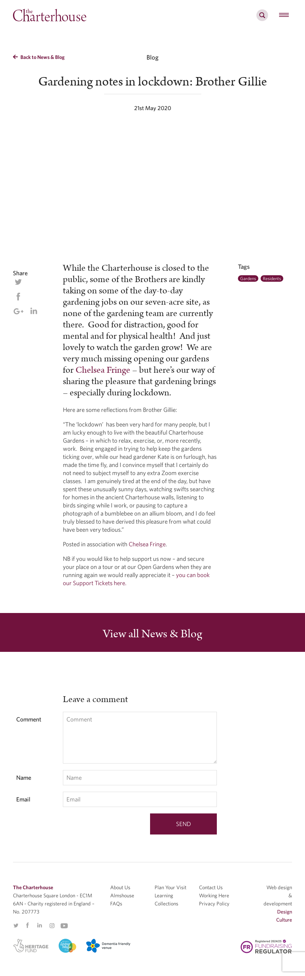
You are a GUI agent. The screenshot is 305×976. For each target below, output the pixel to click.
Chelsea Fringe (103, 370)
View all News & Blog (152, 634)
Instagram (51, 926)
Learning (164, 895)
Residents (272, 278)
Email (23, 799)
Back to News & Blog (39, 57)
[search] (262, 18)
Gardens (248, 278)
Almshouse (122, 895)
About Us (120, 887)
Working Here (214, 895)
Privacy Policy (214, 903)
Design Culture (284, 916)
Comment (28, 719)
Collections (166, 903)
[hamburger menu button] (284, 15)
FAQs (116, 903)
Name (23, 777)
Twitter (18, 282)
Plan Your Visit (170, 887)
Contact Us (211, 887)
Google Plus (18, 311)
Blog (152, 57)
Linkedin (34, 311)
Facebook (18, 296)
